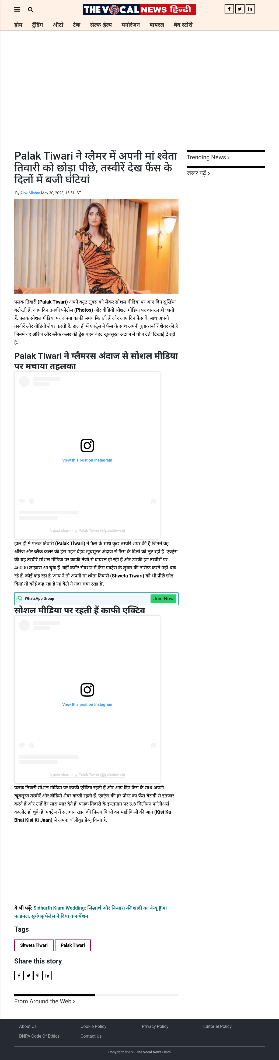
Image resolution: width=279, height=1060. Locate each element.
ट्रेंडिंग (37, 25)
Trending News (206, 157)
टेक (76, 25)
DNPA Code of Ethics (39, 1036)
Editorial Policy (217, 1026)
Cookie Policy (93, 1026)
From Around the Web (42, 1001)
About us (28, 1026)
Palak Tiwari (73, 945)
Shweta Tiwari (34, 945)
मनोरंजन (130, 25)
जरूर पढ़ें (196, 173)
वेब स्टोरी (183, 25)
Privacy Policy (155, 1026)
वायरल (156, 25)
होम (18, 25)
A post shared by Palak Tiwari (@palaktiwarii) (87, 530)
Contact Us (91, 1036)
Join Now (163, 598)
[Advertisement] (139, 100)
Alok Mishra (30, 193)
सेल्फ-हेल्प (101, 25)
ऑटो (58, 25)
